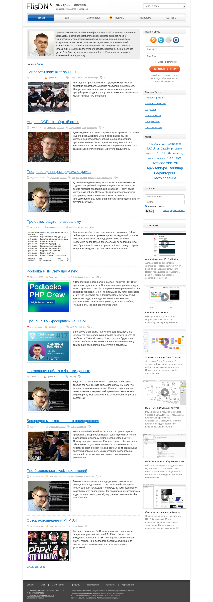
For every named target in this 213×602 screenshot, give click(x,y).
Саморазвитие (152, 121)
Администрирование (155, 103)
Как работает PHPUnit (156, 312)
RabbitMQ (178, 153)
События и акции (153, 127)
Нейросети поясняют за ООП (51, 72)
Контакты (171, 17)
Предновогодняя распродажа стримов (59, 172)
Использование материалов (108, 598)
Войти (149, 211)
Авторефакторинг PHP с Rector (161, 259)
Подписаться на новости (164, 69)
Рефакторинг (81, 178)
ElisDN (41, 17)
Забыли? (180, 210)
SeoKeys (174, 158)
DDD (85, 78)
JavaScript (167, 148)
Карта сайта (128, 584)
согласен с (165, 62)
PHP (71, 78)
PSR (168, 153)
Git (158, 148)
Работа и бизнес (153, 115)
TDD (169, 163)
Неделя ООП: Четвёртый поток (53, 122)
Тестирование (164, 178)
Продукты (119, 17)
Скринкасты (93, 17)
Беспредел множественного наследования (63, 421)
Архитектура (93, 78)
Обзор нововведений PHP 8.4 (52, 520)
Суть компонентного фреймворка (162, 512)
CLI (164, 143)
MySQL (150, 153)
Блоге (40, 64)
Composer (174, 143)
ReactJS (161, 158)
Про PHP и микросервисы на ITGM (56, 321)
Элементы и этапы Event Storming (163, 357)
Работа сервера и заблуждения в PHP (165, 461)
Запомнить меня (154, 206)
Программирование (56, 78)
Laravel (178, 148)
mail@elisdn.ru (38, 598)
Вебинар (78, 78)
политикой (172, 62)
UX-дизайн (150, 109)
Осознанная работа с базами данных (58, 371)
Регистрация (169, 210)
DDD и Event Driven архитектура (162, 408)
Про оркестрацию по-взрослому (54, 221)
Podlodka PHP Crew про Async (52, 271)
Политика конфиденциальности (40, 595)
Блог (67, 17)
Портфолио (145, 17)
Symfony (158, 163)
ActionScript (154, 144)
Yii (176, 163)
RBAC (151, 158)
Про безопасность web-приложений (57, 471)
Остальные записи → (37, 567)
